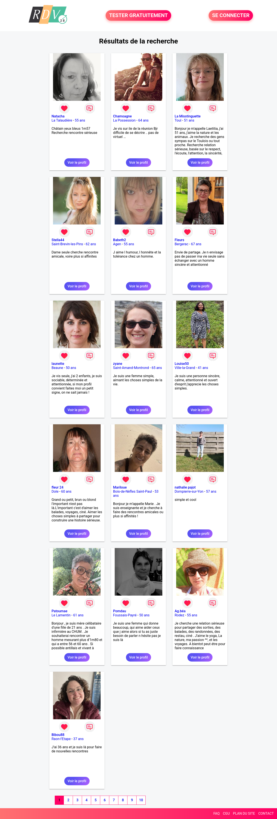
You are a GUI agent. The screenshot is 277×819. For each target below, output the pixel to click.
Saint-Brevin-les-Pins (67, 244)
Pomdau (119, 611)
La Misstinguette (188, 116)
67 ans (196, 244)
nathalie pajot (185, 487)
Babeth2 (119, 240)
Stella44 (58, 240)
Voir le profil (77, 162)
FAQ (216, 813)
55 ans (80, 120)
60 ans (66, 491)
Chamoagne (122, 116)
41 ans (203, 368)
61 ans (78, 615)
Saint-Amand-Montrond (131, 368)
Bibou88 (58, 735)
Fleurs (179, 240)
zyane (117, 364)
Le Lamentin (61, 615)
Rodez (179, 615)
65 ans (156, 368)
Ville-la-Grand (185, 368)
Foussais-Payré (125, 615)
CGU (226, 813)
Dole (55, 491)
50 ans (71, 368)
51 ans (189, 120)
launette (58, 364)
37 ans (78, 739)
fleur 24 (57, 487)
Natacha (58, 116)
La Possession (124, 120)
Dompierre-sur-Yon (189, 491)
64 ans (143, 120)
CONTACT (266, 813)
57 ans (211, 491)
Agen (117, 244)
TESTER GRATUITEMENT (138, 16)
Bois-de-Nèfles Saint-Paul (132, 491)
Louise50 (182, 364)
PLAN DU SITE (244, 813)
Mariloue (120, 487)
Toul (178, 120)
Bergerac (181, 244)
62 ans (91, 244)
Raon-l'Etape (61, 739)
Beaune (57, 368)
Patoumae (59, 611)
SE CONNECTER (231, 16)
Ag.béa (180, 611)
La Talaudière (62, 120)
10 (141, 800)
